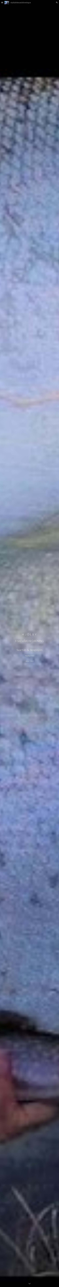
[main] (29, 636)
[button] (2, 2)
